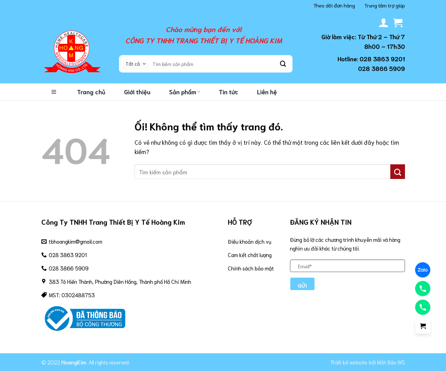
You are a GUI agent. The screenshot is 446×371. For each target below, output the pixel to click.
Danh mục (54, 92)
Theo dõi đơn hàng (334, 5)
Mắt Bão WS (391, 362)
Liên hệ (267, 92)
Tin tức (228, 92)
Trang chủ (91, 92)
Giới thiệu (137, 92)
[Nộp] (283, 64)
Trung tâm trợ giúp (384, 5)
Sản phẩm (184, 92)
